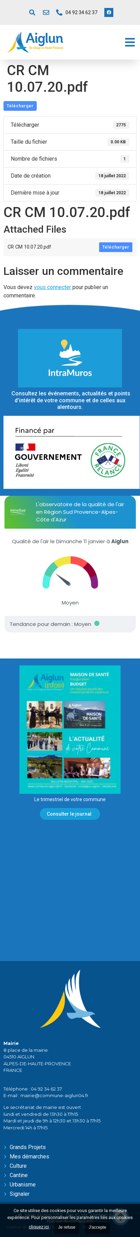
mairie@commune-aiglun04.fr (54, 1095)
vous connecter (52, 287)
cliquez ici (39, 1226)
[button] (32, 12)
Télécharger (20, 106)
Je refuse (66, 1227)
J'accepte (97, 1227)
